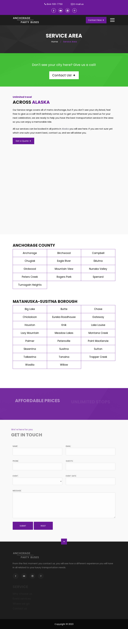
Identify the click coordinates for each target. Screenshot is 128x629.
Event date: (71, 475)
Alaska (41, 102)
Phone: (16, 461)
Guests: (69, 461)
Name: (15, 446)
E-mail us (79, 4)
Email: (68, 446)
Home (54, 41)
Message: (17, 490)
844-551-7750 (55, 4)
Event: (15, 475)
